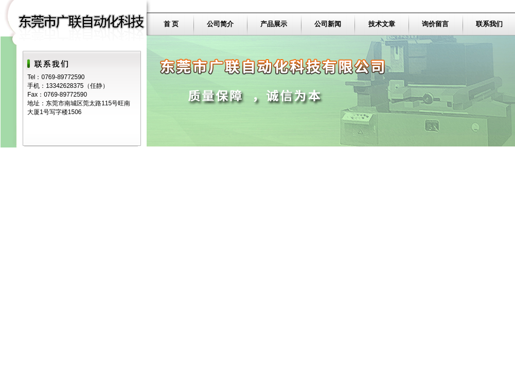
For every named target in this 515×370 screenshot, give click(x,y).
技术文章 (381, 24)
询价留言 (435, 24)
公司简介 (220, 24)
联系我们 (489, 24)
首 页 (171, 24)
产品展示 (273, 24)
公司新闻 (327, 24)
